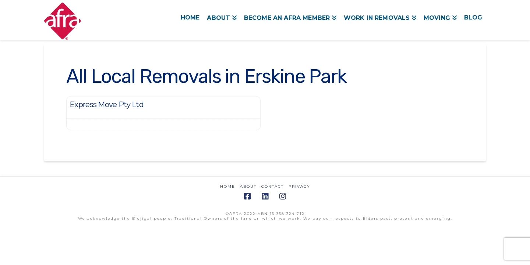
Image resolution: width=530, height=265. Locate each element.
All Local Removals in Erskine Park (206, 76)
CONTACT (272, 186)
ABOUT (248, 186)
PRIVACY (299, 186)
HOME (227, 186)
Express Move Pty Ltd (107, 104)
